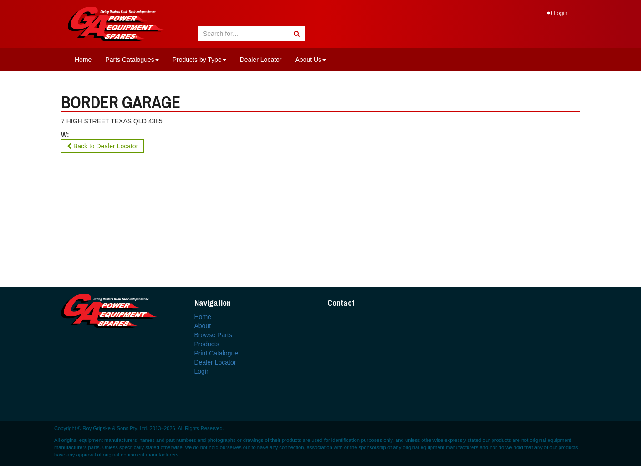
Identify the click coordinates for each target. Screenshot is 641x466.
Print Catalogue (216, 353)
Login (557, 13)
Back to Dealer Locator (102, 146)
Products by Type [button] (199, 59)
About (202, 325)
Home (83, 59)
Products (206, 344)
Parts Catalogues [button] (131, 59)
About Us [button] (310, 59)
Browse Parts (213, 335)
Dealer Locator (261, 59)
